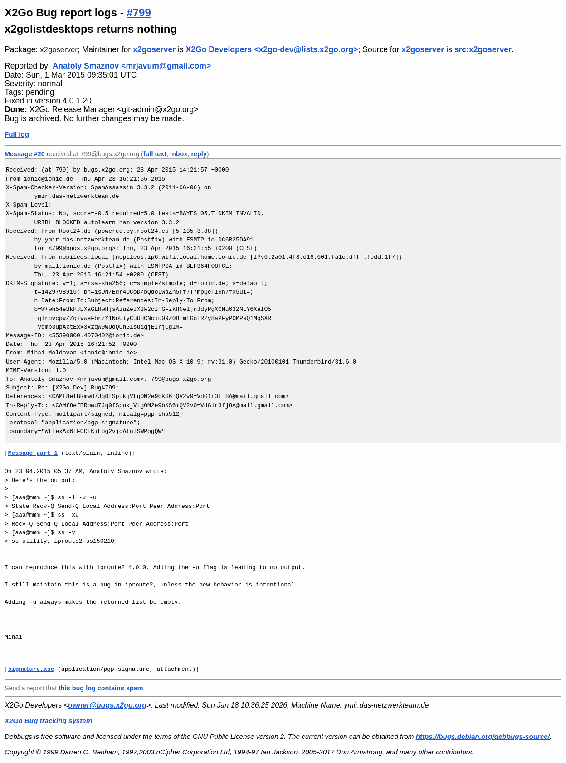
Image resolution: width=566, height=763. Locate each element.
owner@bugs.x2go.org (107, 705)
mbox (178, 154)
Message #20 (25, 154)
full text (154, 154)
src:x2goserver (483, 49)
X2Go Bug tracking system (48, 720)
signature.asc (31, 669)
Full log (17, 134)
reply (198, 154)
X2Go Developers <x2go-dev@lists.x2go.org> (272, 49)
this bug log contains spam (101, 688)
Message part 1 (33, 453)
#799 (139, 12)
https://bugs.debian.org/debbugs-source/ (483, 736)
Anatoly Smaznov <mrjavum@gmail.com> (132, 65)
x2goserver (59, 49)
